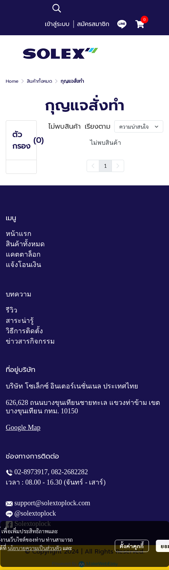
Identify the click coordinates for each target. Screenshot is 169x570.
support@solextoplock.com (52, 503)
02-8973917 (31, 472)
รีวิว (11, 310)
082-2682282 (69, 472)
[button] (98, 8)
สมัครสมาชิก (93, 24)
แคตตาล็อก (23, 254)
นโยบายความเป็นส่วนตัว (35, 547)
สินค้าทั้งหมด (39, 81)
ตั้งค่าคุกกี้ (132, 545)
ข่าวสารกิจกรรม (30, 341)
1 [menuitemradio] (105, 165)
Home (12, 81)
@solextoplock (35, 513)
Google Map (23, 427)
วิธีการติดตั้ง (24, 331)
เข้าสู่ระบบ (57, 24)
